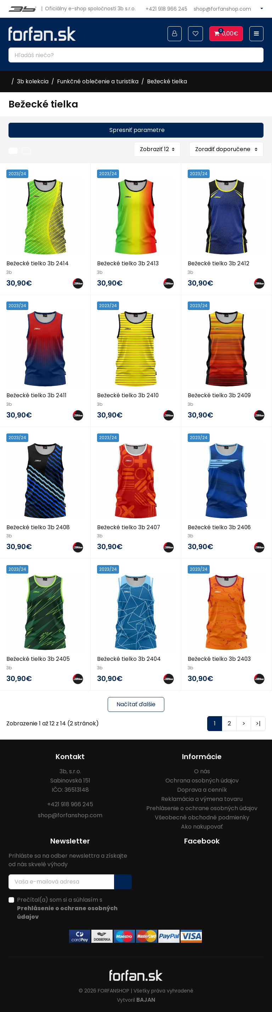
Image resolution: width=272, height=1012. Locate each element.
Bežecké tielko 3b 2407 (129, 526)
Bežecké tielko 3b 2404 (129, 658)
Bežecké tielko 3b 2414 (37, 263)
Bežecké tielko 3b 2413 (128, 263)
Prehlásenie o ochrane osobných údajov (201, 807)
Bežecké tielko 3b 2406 (220, 526)
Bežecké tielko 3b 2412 (219, 263)
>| (258, 723)
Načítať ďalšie (136, 703)
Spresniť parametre (137, 130)
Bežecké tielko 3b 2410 (128, 395)
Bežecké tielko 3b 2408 (38, 526)
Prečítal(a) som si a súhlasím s (67, 907)
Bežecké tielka (167, 81)
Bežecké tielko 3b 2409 (219, 395)
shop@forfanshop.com (222, 8)
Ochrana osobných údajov (202, 780)
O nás (202, 771)
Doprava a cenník (202, 789)
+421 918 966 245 (166, 8)
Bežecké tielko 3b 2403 (219, 658)
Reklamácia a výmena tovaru (202, 798)
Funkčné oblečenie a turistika (97, 81)
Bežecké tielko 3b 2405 (38, 658)
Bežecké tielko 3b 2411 (36, 395)
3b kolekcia (33, 81)
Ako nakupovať (202, 826)
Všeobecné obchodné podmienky (202, 817)
